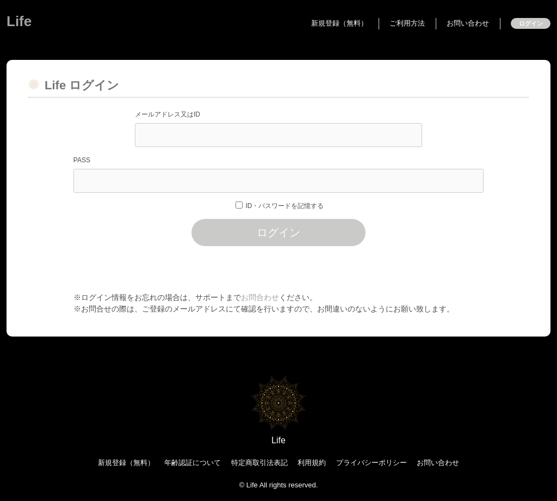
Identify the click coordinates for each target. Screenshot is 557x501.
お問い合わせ (468, 23)
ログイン (531, 23)
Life (19, 21)
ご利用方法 (407, 23)
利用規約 (312, 463)
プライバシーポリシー (371, 463)
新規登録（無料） (339, 23)
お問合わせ (260, 297)
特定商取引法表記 (259, 463)
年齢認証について (192, 463)
